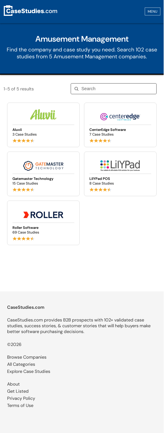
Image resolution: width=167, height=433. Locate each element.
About (13, 384)
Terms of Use (20, 405)
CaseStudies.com (25, 307)
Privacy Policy (21, 398)
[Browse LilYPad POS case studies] (120, 174)
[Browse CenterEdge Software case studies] (120, 125)
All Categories (21, 364)
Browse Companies (26, 357)
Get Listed (18, 391)
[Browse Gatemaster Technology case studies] (43, 174)
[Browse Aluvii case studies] (43, 125)
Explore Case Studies (28, 371)
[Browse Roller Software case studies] (43, 223)
